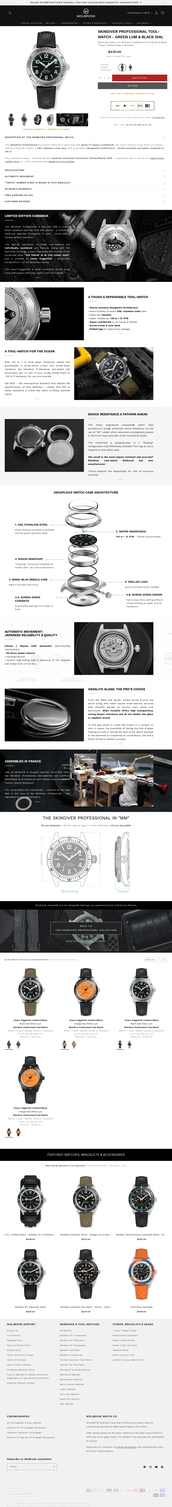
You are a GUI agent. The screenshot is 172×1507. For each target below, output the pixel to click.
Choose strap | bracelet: (106, 67)
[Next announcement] (164, 2)
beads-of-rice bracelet (61, 161)
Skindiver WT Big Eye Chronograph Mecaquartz (31, 1437)
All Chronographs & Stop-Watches (24, 1423)
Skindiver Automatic (70, 1350)
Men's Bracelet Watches (72, 1384)
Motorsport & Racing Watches (75, 1370)
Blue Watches (67, 1404)
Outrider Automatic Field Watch (76, 1360)
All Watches (66, 1330)
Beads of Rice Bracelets (125, 1345)
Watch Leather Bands (123, 1340)
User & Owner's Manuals (19, 1365)
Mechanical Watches (70, 1374)
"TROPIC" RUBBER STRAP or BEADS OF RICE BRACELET (38, 182)
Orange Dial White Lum (86, 1024)
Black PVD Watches (70, 1399)
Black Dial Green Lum (141, 1024)
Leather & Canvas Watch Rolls (128, 1360)
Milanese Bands (120, 1350)
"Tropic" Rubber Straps (124, 1330)
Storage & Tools (125, 1165)
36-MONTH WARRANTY (18, 189)
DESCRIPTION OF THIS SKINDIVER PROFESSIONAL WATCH (39, 137)
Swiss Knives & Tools (123, 1355)
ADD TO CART (139, 78)
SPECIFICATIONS (14, 170)
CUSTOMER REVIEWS (17, 201)
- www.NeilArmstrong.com (79, 1504)
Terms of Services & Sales (20, 1355)
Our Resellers (13, 1335)
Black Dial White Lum (30, 1024)
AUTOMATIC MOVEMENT (19, 176)
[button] (10, 13)
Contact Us (158, 117)
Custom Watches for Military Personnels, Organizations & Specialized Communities (28, 1376)
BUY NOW (133, 85)
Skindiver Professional (71, 1355)
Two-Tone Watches (69, 1394)
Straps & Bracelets (100, 1165)
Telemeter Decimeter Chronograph (24, 1432)
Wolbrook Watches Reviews (21, 1383)
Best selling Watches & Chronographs (60, 1165)
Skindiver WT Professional (73, 1335)
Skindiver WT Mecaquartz (73, 1345)
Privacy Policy (14, 1350)
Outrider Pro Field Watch (72, 1365)
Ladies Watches (68, 1389)
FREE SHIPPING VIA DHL (19, 195)
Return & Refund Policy (18, 1345)
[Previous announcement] (8, 2)
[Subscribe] (54, 1466)
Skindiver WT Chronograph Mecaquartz (26, 1428)
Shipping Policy (14, 1340)
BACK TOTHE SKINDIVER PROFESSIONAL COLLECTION (86, 928)
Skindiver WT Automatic (72, 1340)
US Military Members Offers (21, 1370)
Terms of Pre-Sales (17, 1360)
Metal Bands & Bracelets (125, 1335)
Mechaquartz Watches (71, 1379)
